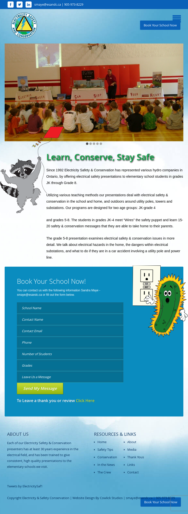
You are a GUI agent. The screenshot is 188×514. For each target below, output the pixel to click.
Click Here (85, 400)
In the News (106, 465)
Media (131, 449)
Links (131, 465)
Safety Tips (105, 449)
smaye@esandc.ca (29, 294)
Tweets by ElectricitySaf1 (25, 486)
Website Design (83, 498)
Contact (133, 472)
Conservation (107, 457)
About (131, 442)
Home (101, 442)
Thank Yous (135, 457)
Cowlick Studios (111, 498)
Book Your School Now (160, 25)
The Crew (104, 472)
